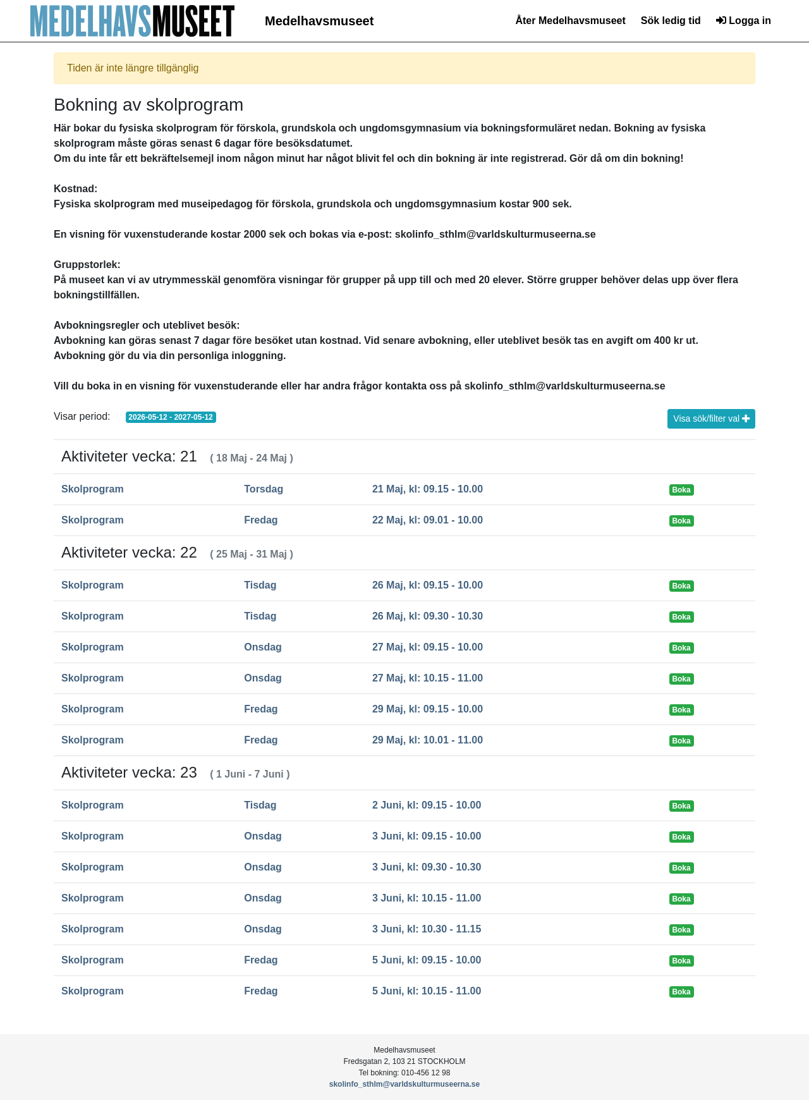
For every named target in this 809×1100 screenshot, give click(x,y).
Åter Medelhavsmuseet (570, 20)
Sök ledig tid (671, 20)
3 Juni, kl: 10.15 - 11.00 (427, 898)
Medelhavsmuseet (319, 21)
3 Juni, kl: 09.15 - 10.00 (427, 836)
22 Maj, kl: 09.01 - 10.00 (427, 520)
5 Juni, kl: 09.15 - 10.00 (427, 960)
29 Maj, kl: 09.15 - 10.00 (427, 709)
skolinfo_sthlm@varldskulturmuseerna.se (404, 1084)
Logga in (743, 20)
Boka (681, 490)
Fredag (260, 520)
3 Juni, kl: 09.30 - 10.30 (427, 867)
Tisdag (260, 585)
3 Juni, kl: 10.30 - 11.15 (427, 929)
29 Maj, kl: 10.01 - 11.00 (427, 740)
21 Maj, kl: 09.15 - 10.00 (427, 489)
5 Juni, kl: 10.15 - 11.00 (427, 991)
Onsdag (263, 647)
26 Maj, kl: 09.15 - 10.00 (427, 585)
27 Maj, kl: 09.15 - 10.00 (427, 647)
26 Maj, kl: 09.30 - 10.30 (427, 616)
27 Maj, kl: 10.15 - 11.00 (427, 678)
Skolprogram (92, 489)
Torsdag (263, 489)
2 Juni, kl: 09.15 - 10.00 (427, 805)
